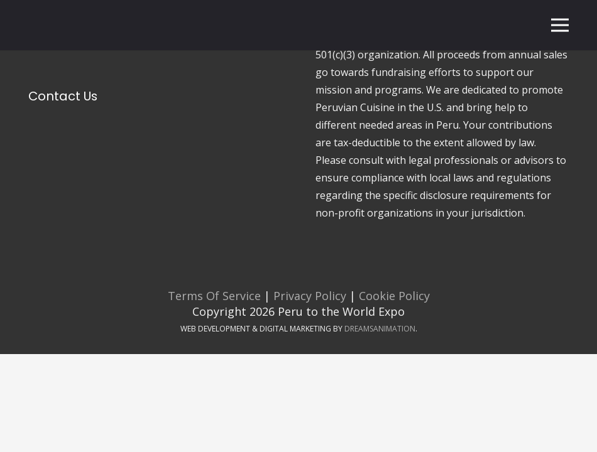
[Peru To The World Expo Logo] (63, 25)
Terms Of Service (214, 295)
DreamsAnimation (379, 328)
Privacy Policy (308, 295)
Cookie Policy (394, 295)
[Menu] (560, 25)
